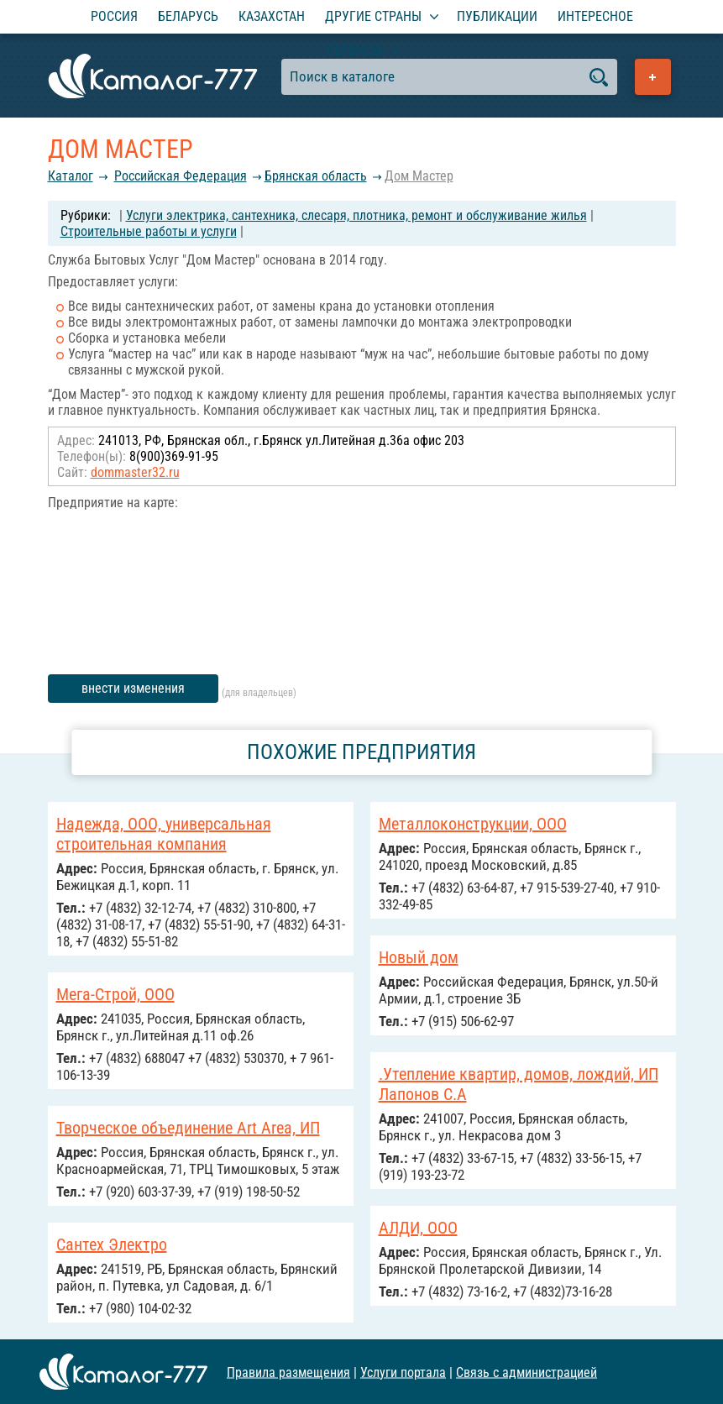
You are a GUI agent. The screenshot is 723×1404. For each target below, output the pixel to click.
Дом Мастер (419, 176)
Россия (114, 16)
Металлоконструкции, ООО (473, 824)
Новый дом (418, 957)
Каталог (70, 176)
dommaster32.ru (135, 472)
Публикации (497, 16)
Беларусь (188, 16)
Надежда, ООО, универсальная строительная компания (163, 834)
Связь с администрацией (526, 1372)
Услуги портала (403, 1372)
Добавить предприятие (653, 77)
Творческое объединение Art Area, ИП (188, 1128)
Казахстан (271, 16)
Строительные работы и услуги (148, 231)
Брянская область (316, 176)
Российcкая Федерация (180, 176)
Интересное (595, 16)
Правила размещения (288, 1372)
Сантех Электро (111, 1244)
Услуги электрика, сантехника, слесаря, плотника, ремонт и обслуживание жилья (356, 215)
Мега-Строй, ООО (115, 994)
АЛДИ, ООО (418, 1228)
